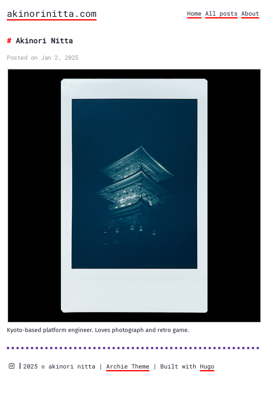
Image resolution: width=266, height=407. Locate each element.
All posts (221, 13)
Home (194, 13)
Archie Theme (127, 366)
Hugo (207, 366)
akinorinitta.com (52, 13)
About (250, 13)
